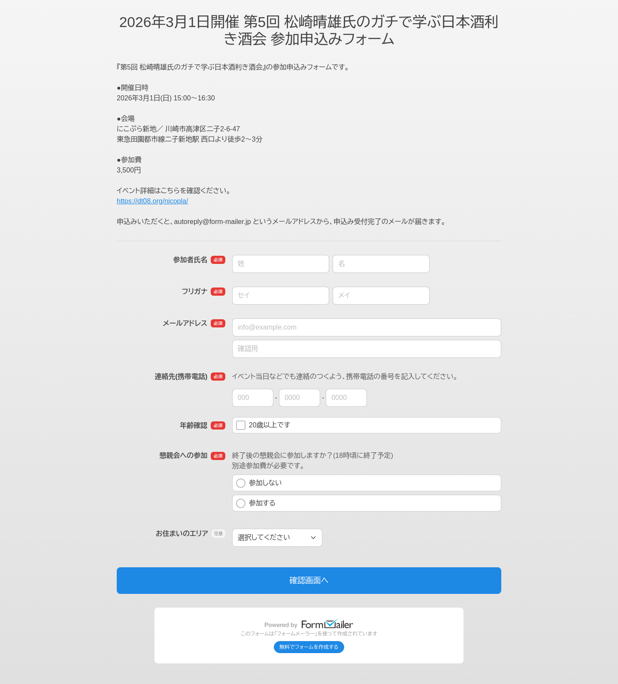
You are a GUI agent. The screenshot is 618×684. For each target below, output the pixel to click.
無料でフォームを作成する (309, 647)
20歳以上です (263, 425)
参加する (256, 503)
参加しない (259, 483)
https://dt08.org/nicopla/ (152, 201)
